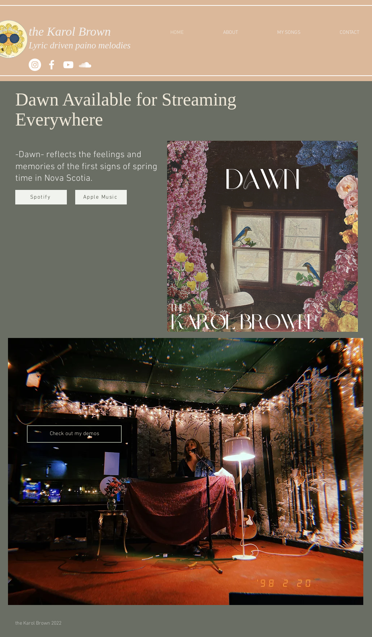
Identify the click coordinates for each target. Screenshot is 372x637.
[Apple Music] (101, 197)
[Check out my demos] (74, 434)
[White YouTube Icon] (68, 65)
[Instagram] (35, 65)
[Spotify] (41, 197)
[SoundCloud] (85, 65)
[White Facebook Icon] (51, 65)
